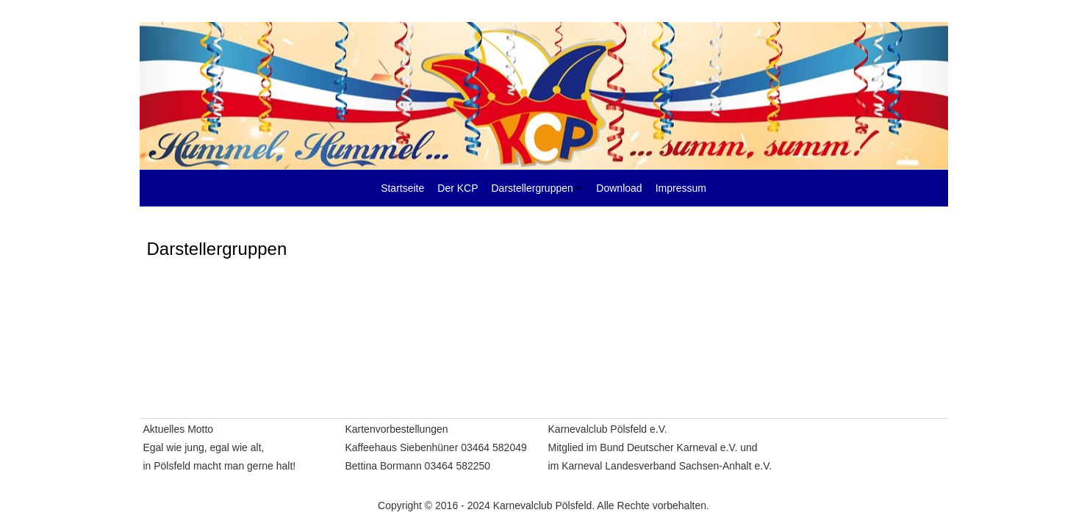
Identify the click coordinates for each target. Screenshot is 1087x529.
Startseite (402, 188)
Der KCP (457, 188)
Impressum (681, 188)
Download (619, 188)
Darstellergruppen (532, 188)
